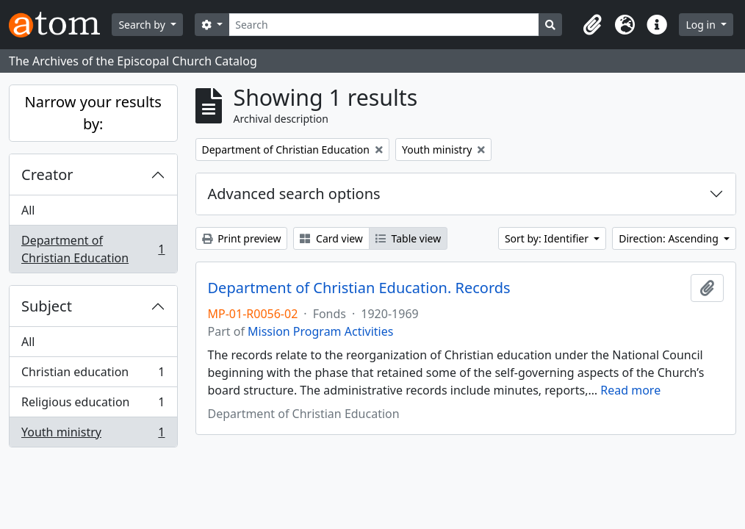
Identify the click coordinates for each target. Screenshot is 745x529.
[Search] (383, 24)
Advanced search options (294, 194)
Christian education (93, 375)
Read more (630, 390)
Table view (408, 238)
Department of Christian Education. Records (359, 288)
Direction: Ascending (670, 238)
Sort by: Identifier (548, 238)
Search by (143, 25)
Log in (701, 25)
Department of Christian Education (93, 249)
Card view (331, 238)
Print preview (241, 238)
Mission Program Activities (320, 331)
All (28, 210)
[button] (592, 25)
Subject (46, 306)
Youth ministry (93, 435)
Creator (47, 174)
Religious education (93, 405)
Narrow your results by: (93, 113)
